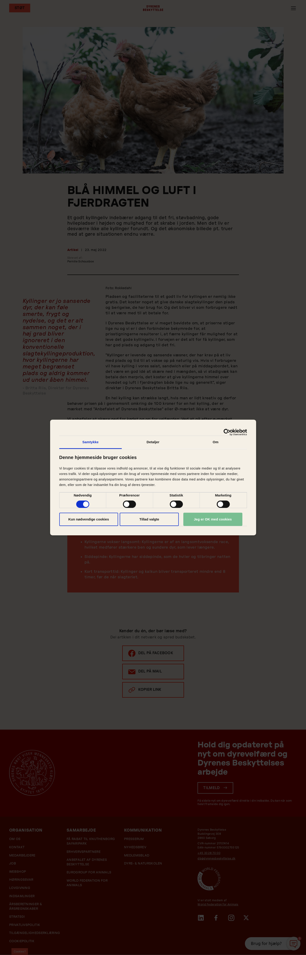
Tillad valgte (149, 519)
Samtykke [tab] (90, 442)
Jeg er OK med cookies (213, 519)
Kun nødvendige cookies (88, 519)
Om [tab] (215, 442)
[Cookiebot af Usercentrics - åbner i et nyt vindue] (227, 432)
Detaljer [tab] (153, 442)
